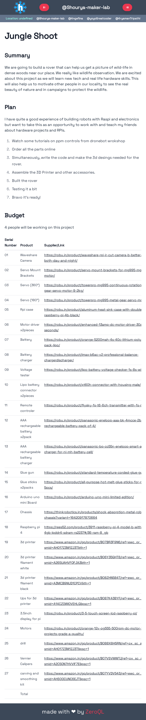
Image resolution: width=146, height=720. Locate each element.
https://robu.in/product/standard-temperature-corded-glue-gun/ (95, 472)
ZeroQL (94, 711)
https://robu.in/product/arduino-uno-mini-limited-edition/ (89, 497)
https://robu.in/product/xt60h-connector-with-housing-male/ (92, 385)
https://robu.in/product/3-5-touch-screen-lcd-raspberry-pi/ (90, 613)
